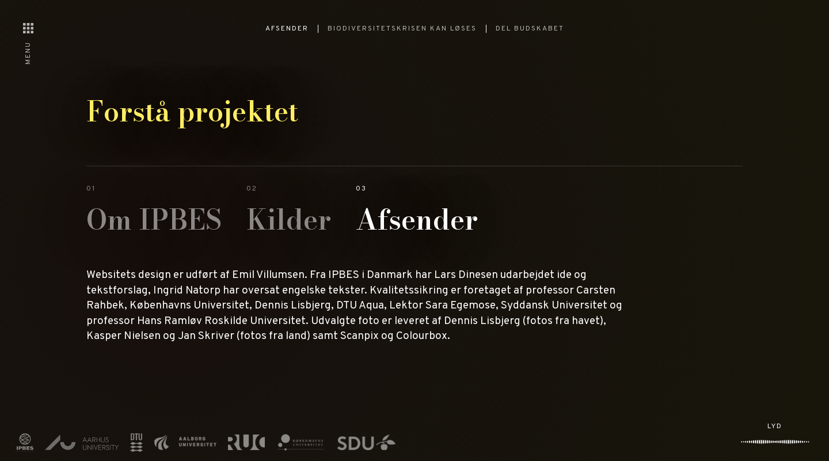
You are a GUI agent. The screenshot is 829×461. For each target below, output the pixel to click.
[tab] (154, 214)
